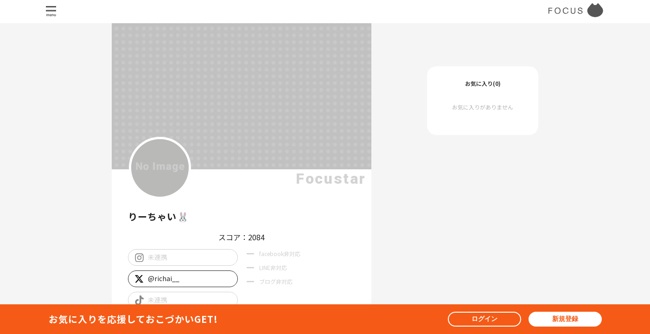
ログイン (484, 318)
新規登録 (565, 318)
